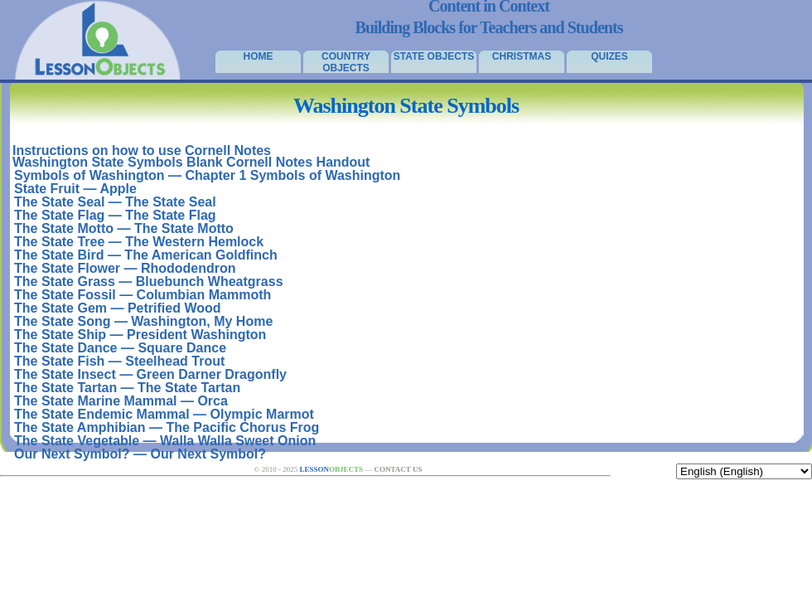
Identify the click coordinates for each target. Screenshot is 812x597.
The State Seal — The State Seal (115, 202)
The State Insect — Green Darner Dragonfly (150, 374)
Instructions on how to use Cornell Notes (141, 150)
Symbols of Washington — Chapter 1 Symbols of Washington (207, 175)
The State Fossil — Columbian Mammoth (142, 295)
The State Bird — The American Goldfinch (146, 255)
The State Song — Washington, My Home (143, 321)
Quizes (609, 56)
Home (258, 56)
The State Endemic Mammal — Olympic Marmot (164, 414)
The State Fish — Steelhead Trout (119, 361)
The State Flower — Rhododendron (125, 268)
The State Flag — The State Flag (115, 215)
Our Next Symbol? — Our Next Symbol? (140, 454)
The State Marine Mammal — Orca (121, 401)
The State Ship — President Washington (140, 335)
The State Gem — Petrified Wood (117, 308)
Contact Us (398, 469)
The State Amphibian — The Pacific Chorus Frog (166, 427)
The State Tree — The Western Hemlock (138, 242)
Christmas (521, 56)
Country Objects (345, 62)
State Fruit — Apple (75, 189)
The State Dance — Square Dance (120, 348)
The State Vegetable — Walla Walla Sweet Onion (165, 441)
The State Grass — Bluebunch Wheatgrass (148, 281)
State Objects (434, 56)
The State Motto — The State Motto (124, 228)
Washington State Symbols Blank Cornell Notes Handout (191, 162)
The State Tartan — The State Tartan (127, 388)
